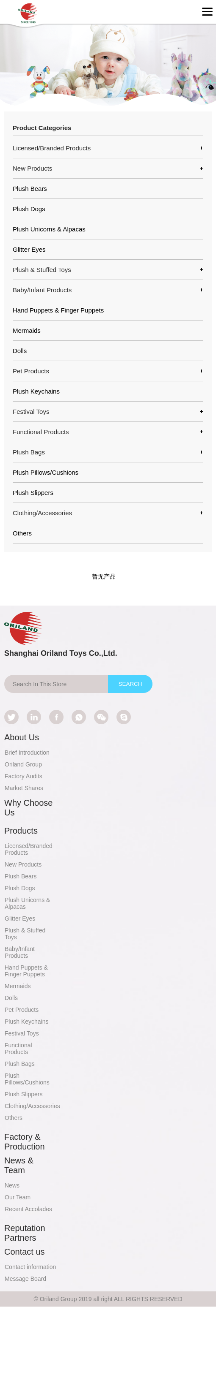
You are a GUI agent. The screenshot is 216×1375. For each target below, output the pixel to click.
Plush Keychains (36, 391)
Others (22, 533)
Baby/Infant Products (20, 952)
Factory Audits (23, 776)
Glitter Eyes (29, 249)
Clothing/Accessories (32, 1106)
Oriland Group (23, 764)
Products (21, 830)
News (12, 1185)
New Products (23, 864)
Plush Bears (30, 188)
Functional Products (18, 1048)
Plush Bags (20, 1063)
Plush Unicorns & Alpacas (49, 229)
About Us (21, 737)
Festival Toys (22, 1033)
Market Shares (24, 788)
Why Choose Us (28, 807)
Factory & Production (24, 1141)
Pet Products (22, 1009)
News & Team (18, 1165)
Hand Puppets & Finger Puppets (58, 310)
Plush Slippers (33, 492)
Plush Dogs (29, 208)
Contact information (30, 1267)
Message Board (25, 1278)
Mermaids (27, 330)
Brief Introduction (27, 752)
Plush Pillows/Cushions (45, 472)
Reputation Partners (24, 1232)
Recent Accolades (28, 1209)
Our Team (17, 1197)
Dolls (20, 350)
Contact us (24, 1251)
